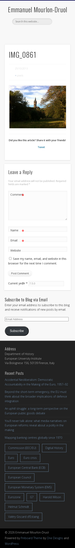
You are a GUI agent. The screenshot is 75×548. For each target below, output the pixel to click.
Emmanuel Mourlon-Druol (37, 9)
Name (17, 230)
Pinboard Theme (31, 538)
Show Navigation (61, 36)
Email (17, 240)
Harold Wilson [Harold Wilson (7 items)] (52, 497)
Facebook (28, 31)
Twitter (37, 31)
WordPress (12, 544)
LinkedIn (45, 31)
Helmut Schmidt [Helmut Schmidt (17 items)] (18, 507)
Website (15, 250)
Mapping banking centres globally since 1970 (33, 437)
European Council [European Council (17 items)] (19, 477)
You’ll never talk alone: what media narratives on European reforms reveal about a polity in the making (36, 425)
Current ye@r (18, 283)
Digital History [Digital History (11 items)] (54, 448)
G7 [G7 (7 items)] (32, 497)
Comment (17, 194)
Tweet (41, 147)
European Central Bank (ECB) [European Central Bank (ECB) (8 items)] (26, 468)
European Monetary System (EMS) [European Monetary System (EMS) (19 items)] (30, 487)
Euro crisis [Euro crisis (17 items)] (30, 458)
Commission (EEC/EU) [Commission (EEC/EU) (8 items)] (22, 448)
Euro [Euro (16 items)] (11, 458)
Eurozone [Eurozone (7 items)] (14, 497)
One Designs (55, 538)
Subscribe (17, 331)
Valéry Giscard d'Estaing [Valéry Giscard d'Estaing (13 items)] (23, 517)
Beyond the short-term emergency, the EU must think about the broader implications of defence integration (36, 396)
